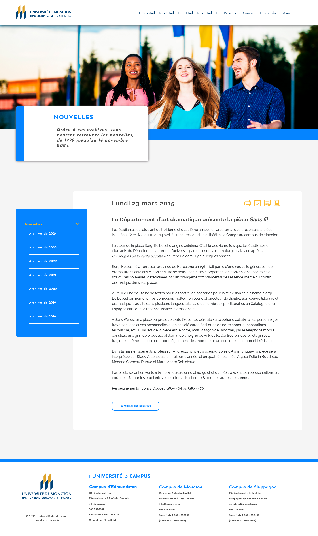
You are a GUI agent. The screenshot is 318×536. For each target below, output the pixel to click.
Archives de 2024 (43, 233)
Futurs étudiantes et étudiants (160, 13)
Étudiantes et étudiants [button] (202, 13)
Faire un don (269, 13)
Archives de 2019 (42, 302)
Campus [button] (249, 13)
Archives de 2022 (43, 261)
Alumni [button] (288, 13)
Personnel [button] (231, 13)
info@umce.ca (97, 504)
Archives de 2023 (43, 247)
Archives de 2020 (43, 289)
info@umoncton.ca (170, 504)
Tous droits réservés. (46, 520)
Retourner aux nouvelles (135, 406)
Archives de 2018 (42, 316)
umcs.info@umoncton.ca (243, 504)
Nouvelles (52, 224)
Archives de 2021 (42, 275)
